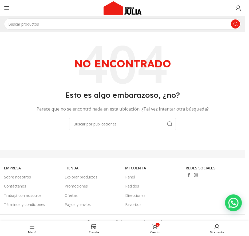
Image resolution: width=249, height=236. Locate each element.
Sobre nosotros (17, 177)
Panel (130, 177)
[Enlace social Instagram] (195, 175)
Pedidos (132, 186)
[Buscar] (122, 124)
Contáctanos (15, 186)
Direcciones (135, 195)
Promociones (76, 186)
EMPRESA (12, 167)
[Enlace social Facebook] (189, 175)
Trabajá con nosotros (23, 195)
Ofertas (71, 195)
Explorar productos (81, 177)
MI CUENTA (135, 167)
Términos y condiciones (24, 204)
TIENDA (71, 167)
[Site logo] (122, 7)
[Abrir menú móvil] (6, 8)
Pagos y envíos (78, 204)
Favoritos (133, 204)
